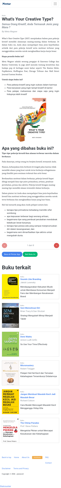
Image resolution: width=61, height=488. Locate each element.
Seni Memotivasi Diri (30, 308)
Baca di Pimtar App (12, 254)
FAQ (47, 457)
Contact (48, 463)
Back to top (6, 457)
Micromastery (27, 365)
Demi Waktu (26, 336)
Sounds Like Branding (30, 279)
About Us (25, 457)
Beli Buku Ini (30, 254)
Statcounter (5, 486)
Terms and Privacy (21, 468)
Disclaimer (6, 468)
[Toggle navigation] (55, 3)
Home (16, 457)
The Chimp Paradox (29, 423)
